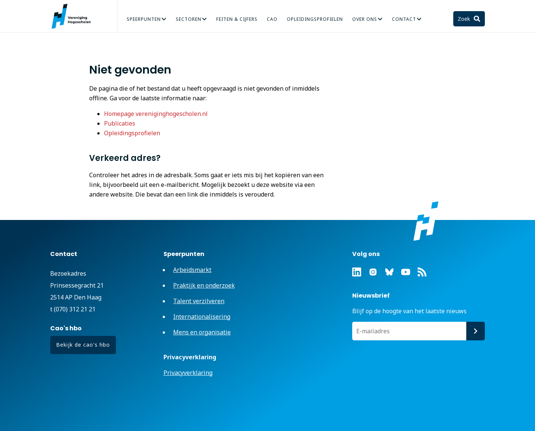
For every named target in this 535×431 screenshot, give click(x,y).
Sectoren (188, 19)
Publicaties (119, 123)
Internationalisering (201, 316)
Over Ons (364, 19)
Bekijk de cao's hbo (83, 344)
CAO (272, 19)
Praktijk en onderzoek (204, 285)
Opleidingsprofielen (315, 19)
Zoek (464, 18)
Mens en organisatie (202, 332)
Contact (404, 19)
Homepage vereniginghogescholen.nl (156, 114)
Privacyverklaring (188, 373)
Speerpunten (144, 19)
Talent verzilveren (198, 301)
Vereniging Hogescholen (74, 16)
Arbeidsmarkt (192, 270)
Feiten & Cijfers (236, 19)
